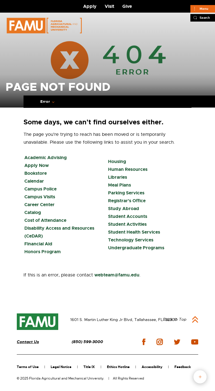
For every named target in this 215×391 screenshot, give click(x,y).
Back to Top (174, 319)
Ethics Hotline (118, 367)
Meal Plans (119, 185)
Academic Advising (45, 157)
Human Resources (128, 169)
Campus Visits (39, 197)
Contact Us (28, 341)
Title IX (89, 367)
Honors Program (42, 252)
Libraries (117, 177)
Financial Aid (38, 244)
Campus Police (40, 189)
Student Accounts (127, 216)
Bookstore (35, 173)
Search (205, 18)
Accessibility (152, 367)
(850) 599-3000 (87, 341)
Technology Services (130, 240)
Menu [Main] (204, 9)
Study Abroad (123, 208)
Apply (90, 6)
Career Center (39, 205)
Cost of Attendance (45, 220)
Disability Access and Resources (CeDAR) (59, 232)
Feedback (182, 367)
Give (127, 6)
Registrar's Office (127, 201)
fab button (200, 376)
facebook (143, 342)
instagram (159, 342)
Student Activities (127, 224)
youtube (194, 342)
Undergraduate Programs (136, 248)
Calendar (34, 181)
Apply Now (36, 165)
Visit (109, 6)
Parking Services (126, 193)
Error (45, 101)
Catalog (32, 212)
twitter (177, 342)
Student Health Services (134, 232)
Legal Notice (61, 367)
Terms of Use (28, 367)
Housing (117, 161)
